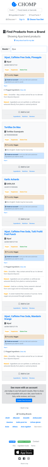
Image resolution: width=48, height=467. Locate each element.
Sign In (22, 19)
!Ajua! (7, 62)
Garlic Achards (11, 179)
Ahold (7, 418)
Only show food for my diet (24, 40)
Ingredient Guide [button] (16, 15)
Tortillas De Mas (12, 127)
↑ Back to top (24, 408)
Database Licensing (24, 441)
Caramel (7, 286)
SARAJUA (9, 184)
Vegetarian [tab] (14, 70)
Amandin (26, 418)
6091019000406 (11, 187)
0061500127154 (11, 242)
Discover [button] (10, 19)
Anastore (9, 422)
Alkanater (16, 418)
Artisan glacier (35, 422)
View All (22, 90)
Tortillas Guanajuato (14, 131)
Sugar (6, 294)
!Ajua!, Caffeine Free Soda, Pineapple (22, 57)
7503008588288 (11, 135)
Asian (7, 427)
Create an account (12, 80)
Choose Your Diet (35, 19)
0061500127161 (11, 65)
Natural (6, 102)
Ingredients (16, 116)
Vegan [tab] (7, 70)
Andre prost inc (21, 422)
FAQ (14, 446)
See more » (38, 427)
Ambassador (37, 418)
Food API (12, 441)
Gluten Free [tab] (23, 70)
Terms (33, 446)
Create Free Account (24, 400)
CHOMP (27, 4)
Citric (6, 95)
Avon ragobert (26, 427)
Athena (15, 427)
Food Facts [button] (34, 15)
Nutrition (25, 116)
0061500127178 (11, 327)
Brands (5, 49)
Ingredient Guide (23, 446)
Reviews (32, 116)
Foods (11, 10)
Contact (36, 441)
